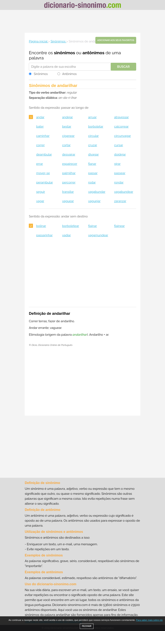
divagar (93, 154)
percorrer (69, 182)
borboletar (95, 126)
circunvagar (122, 136)
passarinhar (44, 235)
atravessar (121, 117)
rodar (92, 182)
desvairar (68, 154)
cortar (66, 145)
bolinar (41, 226)
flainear (119, 226)
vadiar (66, 235)
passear (119, 173)
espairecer (69, 164)
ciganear (68, 136)
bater (40, 126)
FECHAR (86, 626)
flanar (92, 164)
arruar (92, 117)
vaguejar (94, 201)
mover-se (43, 173)
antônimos (93, 52)
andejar (67, 117)
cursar (118, 145)
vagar (40, 201)
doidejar (120, 154)
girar (117, 164)
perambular (44, 182)
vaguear (68, 201)
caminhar (42, 136)
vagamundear (98, 235)
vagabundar (96, 192)
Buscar (123, 67)
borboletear (70, 226)
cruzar (92, 145)
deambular (44, 154)
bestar (66, 126)
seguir (40, 192)
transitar (68, 192)
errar (39, 164)
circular (93, 136)
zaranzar (120, 201)
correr (40, 145)
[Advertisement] (82, 21)
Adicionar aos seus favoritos (115, 40)
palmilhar (69, 173)
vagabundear (123, 192)
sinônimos (64, 52)
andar (40, 117)
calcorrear (121, 126)
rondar (118, 182)
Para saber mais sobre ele (149, 620)
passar (92, 173)
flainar (92, 226)
